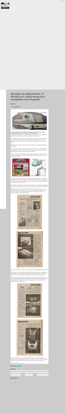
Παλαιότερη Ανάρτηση (43, 374)
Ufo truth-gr (22, 363)
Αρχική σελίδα (29, 374)
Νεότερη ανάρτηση (15, 374)
